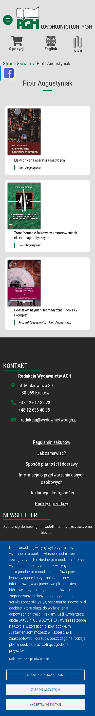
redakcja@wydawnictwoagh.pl (49, 420)
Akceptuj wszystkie (45, 704)
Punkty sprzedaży (51, 504)
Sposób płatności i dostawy (52, 464)
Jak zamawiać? (51, 453)
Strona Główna (17, 63)
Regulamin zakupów (51, 442)
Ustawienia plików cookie (45, 675)
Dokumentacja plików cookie (29, 659)
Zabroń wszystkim (45, 689)
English (51, 43)
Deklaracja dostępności (51, 493)
